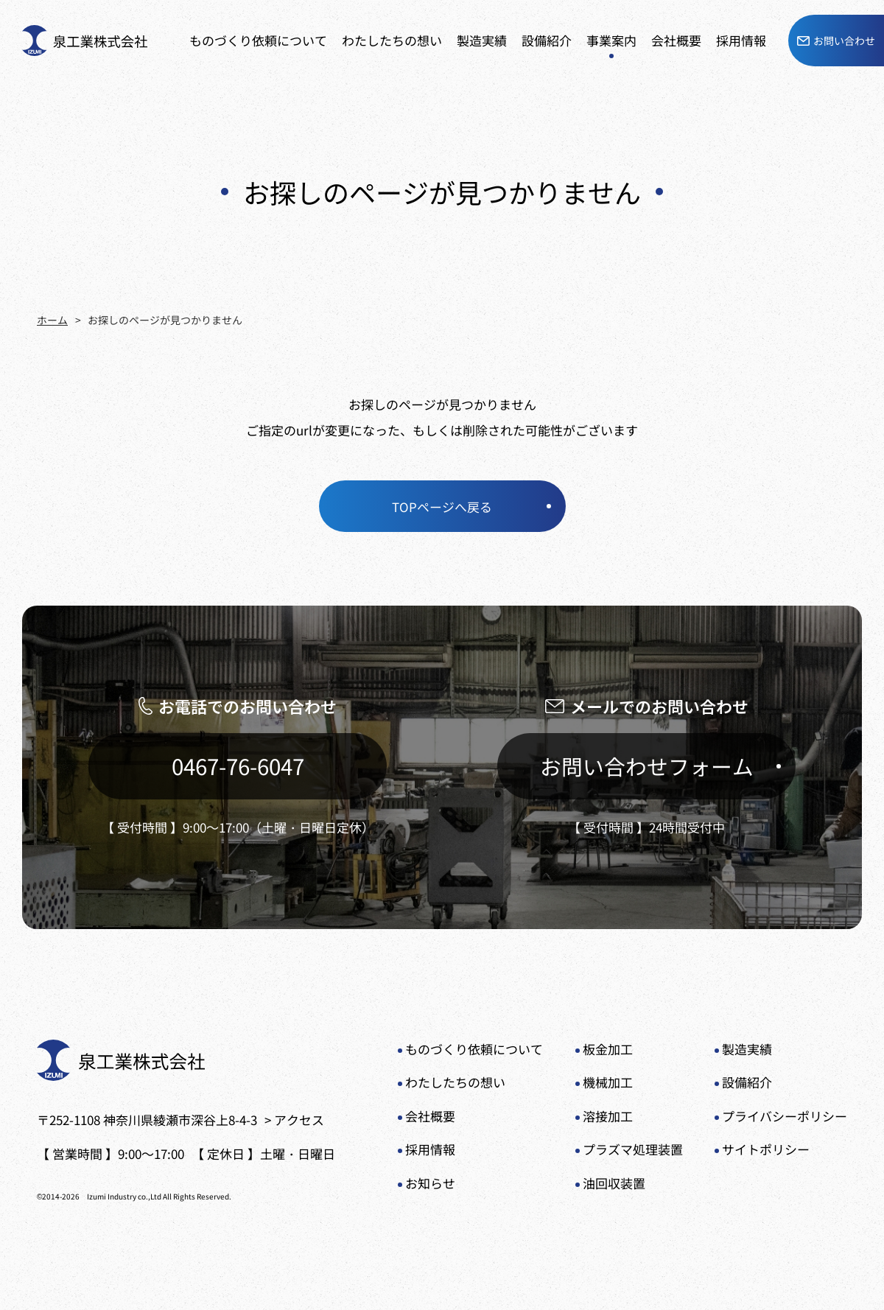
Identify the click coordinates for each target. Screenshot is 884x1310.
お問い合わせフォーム (646, 766)
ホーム (52, 319)
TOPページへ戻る (442, 506)
